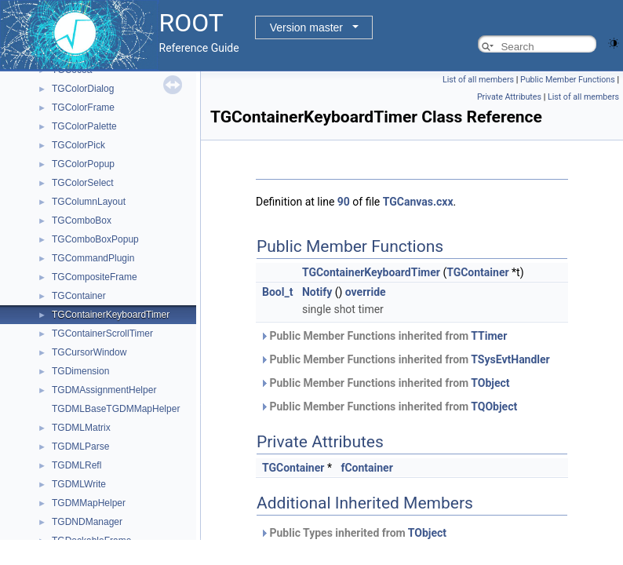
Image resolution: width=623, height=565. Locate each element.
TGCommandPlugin (93, 258)
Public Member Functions (567, 80)
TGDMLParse (80, 446)
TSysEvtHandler (510, 359)
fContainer (366, 467)
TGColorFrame (83, 107)
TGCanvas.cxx (418, 201)
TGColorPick (78, 145)
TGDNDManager (87, 521)
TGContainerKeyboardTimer (110, 314)
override (365, 292)
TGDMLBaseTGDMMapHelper (116, 408)
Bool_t (277, 292)
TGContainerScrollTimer (102, 333)
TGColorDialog (83, 88)
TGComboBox (81, 220)
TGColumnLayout (89, 201)
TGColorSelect (83, 182)
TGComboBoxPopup (95, 239)
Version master (306, 27)
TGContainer (79, 295)
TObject (490, 383)
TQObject (494, 406)
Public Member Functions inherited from (383, 336)
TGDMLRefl (76, 465)
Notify (317, 292)
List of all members (478, 80)
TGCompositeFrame (94, 277)
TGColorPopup (83, 164)
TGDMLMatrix (81, 427)
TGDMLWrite (79, 484)
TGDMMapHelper (89, 503)
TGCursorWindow (89, 352)
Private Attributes (509, 97)
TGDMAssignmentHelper (104, 390)
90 (343, 201)
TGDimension (80, 371)
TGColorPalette (84, 126)
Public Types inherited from (353, 533)
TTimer (489, 336)
